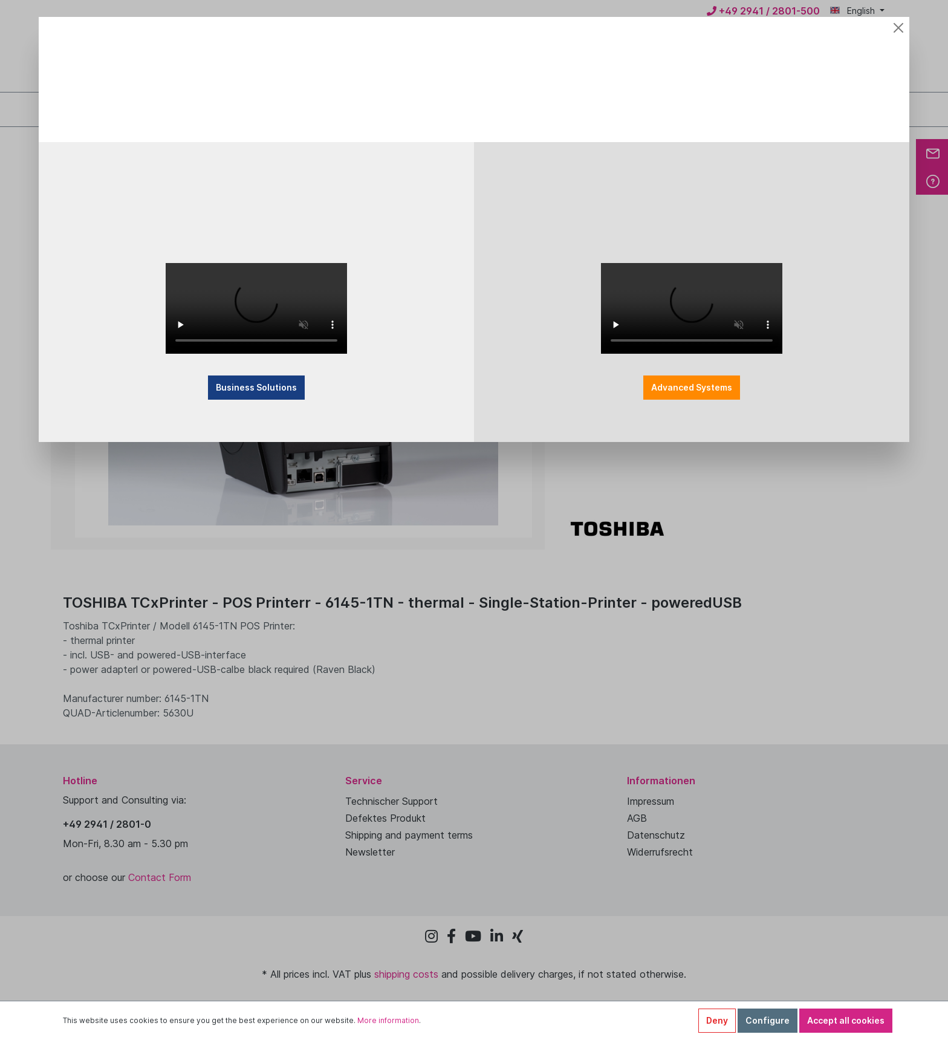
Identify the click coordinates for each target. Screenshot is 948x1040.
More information (388, 1020)
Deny (717, 1020)
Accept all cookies (846, 1020)
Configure (767, 1020)
